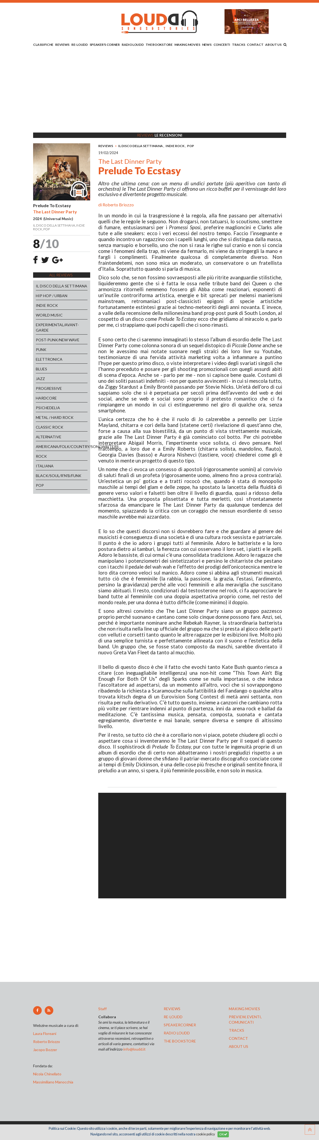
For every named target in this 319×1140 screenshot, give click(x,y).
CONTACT (255, 45)
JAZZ (40, 378)
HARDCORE (46, 398)
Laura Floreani (45, 1033)
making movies (244, 1008)
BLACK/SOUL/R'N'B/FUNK (58, 475)
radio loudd (177, 1033)
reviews (172, 1008)
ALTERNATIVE (48, 437)
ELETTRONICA (49, 359)
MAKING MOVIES (187, 45)
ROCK (41, 456)
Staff (102, 1008)
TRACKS (238, 45)
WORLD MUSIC (49, 315)
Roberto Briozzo (118, 204)
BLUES (41, 369)
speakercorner (180, 1025)
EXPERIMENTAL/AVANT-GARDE (57, 327)
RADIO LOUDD (133, 45)
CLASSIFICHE (43, 45)
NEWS (207, 45)
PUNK (41, 349)
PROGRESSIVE (49, 388)
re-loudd (173, 1016)
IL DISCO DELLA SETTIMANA (61, 286)
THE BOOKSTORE (159, 45)
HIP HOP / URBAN (51, 295)
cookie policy (205, 1134)
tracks (236, 1030)
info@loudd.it (134, 1049)
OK (223, 1134)
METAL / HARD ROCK (54, 417)
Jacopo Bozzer (45, 1049)
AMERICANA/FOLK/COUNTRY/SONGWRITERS (62, 446)
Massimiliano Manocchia (53, 1082)
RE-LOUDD (79, 45)
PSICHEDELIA (48, 407)
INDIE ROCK (47, 305)
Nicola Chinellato (47, 1074)
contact (238, 1038)
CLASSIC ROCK (49, 427)
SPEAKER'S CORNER (105, 45)
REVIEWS (62, 45)
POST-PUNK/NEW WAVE (57, 340)
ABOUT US (273, 45)
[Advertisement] (159, 90)
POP (40, 485)
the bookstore (180, 1041)
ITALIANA (45, 466)
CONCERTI (221, 45)
